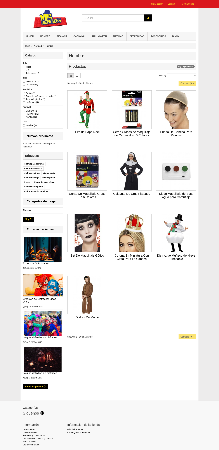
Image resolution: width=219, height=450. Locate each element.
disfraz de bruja (31, 177)
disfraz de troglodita (33, 187)
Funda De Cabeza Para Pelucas (176, 133)
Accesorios (158, 36)
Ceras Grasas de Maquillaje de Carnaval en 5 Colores (132, 133)
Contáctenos (188, 4)
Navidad (118, 36)
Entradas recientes (40, 229)
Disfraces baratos (31, 444)
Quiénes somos (30, 432)
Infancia (61, 36)
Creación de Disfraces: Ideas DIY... (43, 288)
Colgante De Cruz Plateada (131, 193)
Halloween (99, 36)
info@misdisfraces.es (80, 432)
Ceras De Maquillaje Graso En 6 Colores (87, 195)
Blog (175, 36)
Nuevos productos (40, 136)
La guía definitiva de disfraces (43, 325)
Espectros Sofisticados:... (43, 251)
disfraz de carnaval (33, 168)
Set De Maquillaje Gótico (87, 255)
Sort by (162, 75)
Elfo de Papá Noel (87, 132)
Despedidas (137, 36)
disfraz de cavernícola (44, 182)
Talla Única (33, 73)
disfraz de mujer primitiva (36, 191)
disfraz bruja (49, 173)
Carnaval (79, 36)
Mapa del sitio (29, 441)
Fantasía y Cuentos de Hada (41, 96)
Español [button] (172, 4)
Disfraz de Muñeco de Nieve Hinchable (176, 257)
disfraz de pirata (32, 173)
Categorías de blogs (41, 201)
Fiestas (27, 210)
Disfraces (32, 84)
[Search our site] (113, 17)
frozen (27, 182)
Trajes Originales (35, 99)
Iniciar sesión (157, 4)
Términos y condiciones (34, 435)
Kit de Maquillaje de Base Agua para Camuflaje (176, 195)
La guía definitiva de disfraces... (43, 361)
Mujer (30, 36)
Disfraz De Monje (87, 317)
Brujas (30, 93)
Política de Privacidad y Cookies (38, 438)
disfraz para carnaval (34, 164)
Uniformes (32, 102)
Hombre (45, 36)
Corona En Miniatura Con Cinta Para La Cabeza (132, 257)
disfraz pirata (48, 177)
